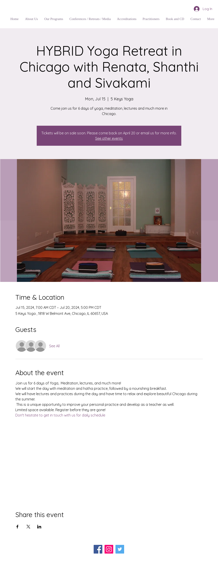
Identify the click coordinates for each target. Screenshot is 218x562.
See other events (109, 138)
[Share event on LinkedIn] (39, 526)
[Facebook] (98, 549)
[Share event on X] (28, 526)
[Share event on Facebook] (17, 526)
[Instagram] (109, 549)
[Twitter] (119, 549)
